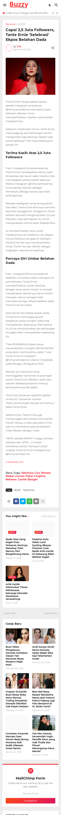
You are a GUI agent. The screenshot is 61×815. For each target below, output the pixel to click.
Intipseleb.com (15, 461)
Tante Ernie (28, 490)
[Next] (57, 13)
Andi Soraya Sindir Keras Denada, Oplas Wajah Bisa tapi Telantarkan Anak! (43, 652)
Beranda (10, 24)
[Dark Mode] (50, 5)
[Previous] (52, 13)
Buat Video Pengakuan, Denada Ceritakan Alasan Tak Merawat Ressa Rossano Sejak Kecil (17, 655)
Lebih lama (50, 613)
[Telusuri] (56, 5)
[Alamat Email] (30, 793)
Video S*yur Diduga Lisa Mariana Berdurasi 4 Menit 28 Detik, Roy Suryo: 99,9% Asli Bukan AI (28, 13)
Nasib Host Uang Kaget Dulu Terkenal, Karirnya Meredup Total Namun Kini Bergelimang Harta (17, 547)
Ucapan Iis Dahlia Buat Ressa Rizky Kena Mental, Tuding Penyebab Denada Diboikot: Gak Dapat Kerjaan (17, 699)
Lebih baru (10, 613)
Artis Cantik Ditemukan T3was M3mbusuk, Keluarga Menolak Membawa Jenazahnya (16, 591)
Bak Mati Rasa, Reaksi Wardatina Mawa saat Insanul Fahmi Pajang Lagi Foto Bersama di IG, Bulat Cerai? (43, 699)
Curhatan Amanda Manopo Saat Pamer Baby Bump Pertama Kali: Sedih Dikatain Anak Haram (17, 741)
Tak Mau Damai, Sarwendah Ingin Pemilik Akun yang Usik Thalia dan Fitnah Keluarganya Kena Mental (43, 742)
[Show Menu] (4, 5)
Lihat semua (48, 516)
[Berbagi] (52, 47)
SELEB (21, 24)
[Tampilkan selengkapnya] (43, 501)
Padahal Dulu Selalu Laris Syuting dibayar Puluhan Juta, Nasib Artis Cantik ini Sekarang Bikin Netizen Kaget (43, 548)
